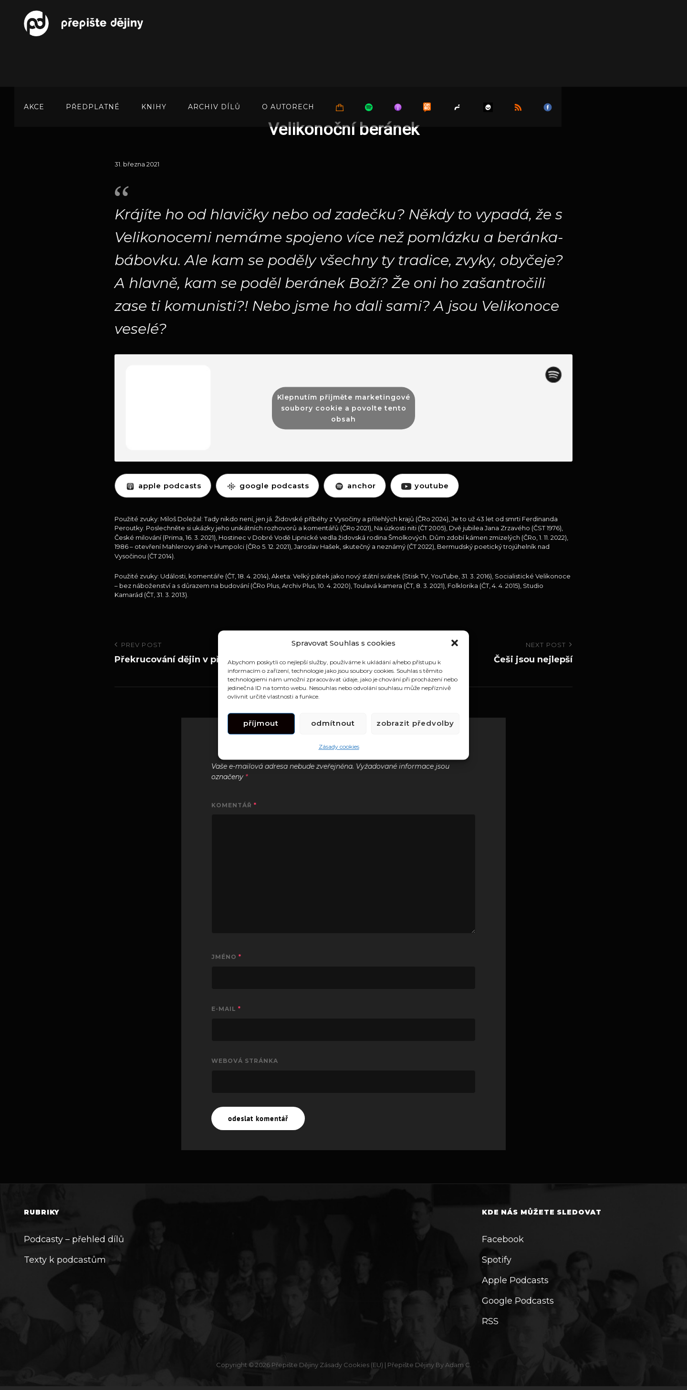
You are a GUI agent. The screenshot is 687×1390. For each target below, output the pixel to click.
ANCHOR (354, 485)
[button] (454, 643)
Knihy (154, 63)
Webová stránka (244, 1060)
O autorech (288, 63)
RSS (490, 1321)
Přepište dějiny (294, 1365)
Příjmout (261, 723)
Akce (34, 63)
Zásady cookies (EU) (351, 1365)
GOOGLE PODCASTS (267, 485)
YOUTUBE (424, 486)
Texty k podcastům (65, 1260)
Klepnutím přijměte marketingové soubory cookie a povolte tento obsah (343, 407)
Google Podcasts (518, 1301)
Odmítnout (333, 723)
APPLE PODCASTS (163, 485)
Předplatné (93, 63)
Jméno (226, 956)
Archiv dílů (214, 63)
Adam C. (458, 1365)
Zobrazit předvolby (415, 723)
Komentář (234, 805)
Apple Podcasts (515, 1280)
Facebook (503, 1239)
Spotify (496, 1260)
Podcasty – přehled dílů (74, 1239)
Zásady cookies (339, 746)
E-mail (226, 1008)
